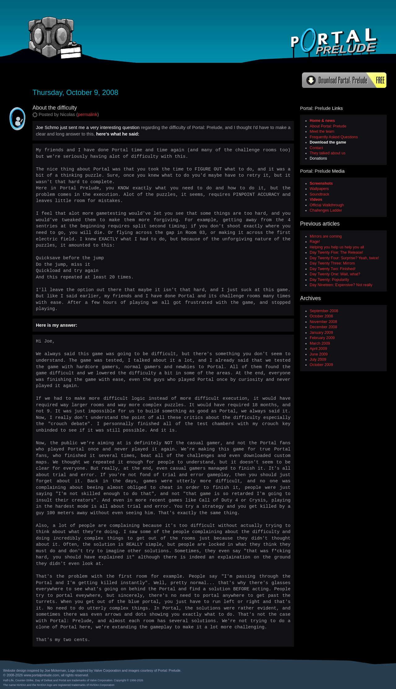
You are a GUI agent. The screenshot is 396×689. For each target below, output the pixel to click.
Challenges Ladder (326, 210)
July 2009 (318, 359)
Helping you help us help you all (337, 247)
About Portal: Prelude (328, 126)
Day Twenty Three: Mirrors (332, 263)
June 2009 (319, 354)
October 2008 (321, 316)
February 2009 (322, 338)
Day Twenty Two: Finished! (332, 269)
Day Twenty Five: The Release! (336, 252)
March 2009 (320, 343)
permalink (87, 114)
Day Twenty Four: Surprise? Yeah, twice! (344, 258)
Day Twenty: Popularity (329, 280)
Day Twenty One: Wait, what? (335, 274)
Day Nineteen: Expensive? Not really (341, 285)
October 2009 (321, 365)
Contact (316, 148)
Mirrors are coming (326, 236)
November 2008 (323, 322)
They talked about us (328, 153)
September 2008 (324, 311)
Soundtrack (319, 194)
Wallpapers (319, 189)
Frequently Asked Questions (334, 137)
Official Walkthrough (327, 205)
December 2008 (323, 327)
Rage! (315, 241)
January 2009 (321, 332)
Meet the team (322, 131)
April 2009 (318, 349)
